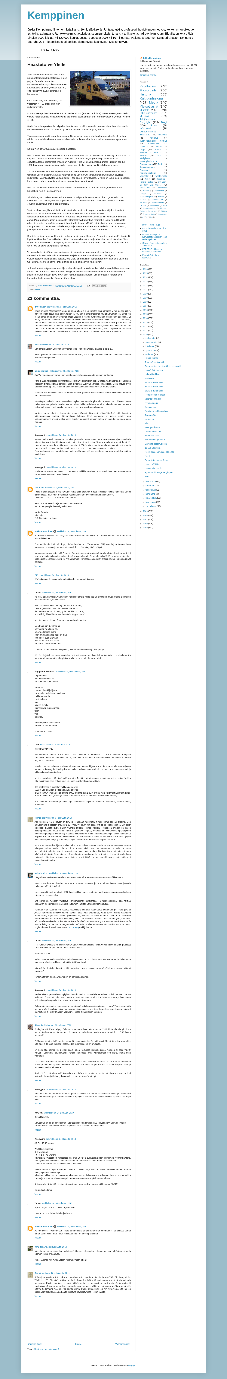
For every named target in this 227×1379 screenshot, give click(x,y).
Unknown (39, 487)
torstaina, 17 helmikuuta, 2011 (56, 1273)
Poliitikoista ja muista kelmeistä (159, 452)
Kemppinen (56, 15)
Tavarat (158, 146)
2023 (145, 281)
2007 (145, 519)
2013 (145, 322)
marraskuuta (151, 342)
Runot (154, 125)
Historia (145, 94)
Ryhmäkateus (151, 403)
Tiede (160, 164)
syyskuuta (150, 350)
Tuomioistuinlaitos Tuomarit (154, 141)
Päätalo (164, 211)
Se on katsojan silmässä (156, 460)
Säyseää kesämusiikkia (156, 444)
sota (158, 155)
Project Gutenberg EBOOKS (150, 256)
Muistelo (144, 110)
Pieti (147, 423)
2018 (145, 302)
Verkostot (144, 176)
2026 (145, 269)
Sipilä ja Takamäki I (154, 391)
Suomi (158, 149)
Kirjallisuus (148, 86)
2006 (145, 523)
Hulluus (143, 155)
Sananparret (157, 200)
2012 (145, 326)
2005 (145, 527)
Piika (147, 476)
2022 (145, 285)
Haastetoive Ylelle (153, 468)
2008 (145, 515)
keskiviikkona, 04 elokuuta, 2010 (62, 307)
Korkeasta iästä (152, 435)
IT (159, 110)
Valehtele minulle (153, 399)
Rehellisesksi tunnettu (155, 395)
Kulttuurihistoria (151, 98)
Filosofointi (148, 90)
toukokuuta (150, 490)
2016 (145, 310)
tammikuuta (151, 506)
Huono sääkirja (152, 464)
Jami (37, 1247)
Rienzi (38, 818)
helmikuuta (150, 502)
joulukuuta (150, 338)
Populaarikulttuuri (148, 173)
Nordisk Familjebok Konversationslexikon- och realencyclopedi (154, 237)
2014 (145, 318)
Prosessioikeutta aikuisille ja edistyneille (163, 366)
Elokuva (162, 134)
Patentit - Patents (150, 152)
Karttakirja (149, 419)
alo (36, 344)
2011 (145, 330)
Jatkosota (158, 194)
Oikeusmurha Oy (153, 431)
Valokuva (144, 146)
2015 (145, 314)
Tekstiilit (143, 205)
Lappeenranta (149, 208)
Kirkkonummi (161, 188)
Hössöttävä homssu (154, 370)
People (146, 191)
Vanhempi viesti (122, 1344)
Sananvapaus (146, 164)
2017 (145, 306)
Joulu (165, 205)
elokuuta (149, 354)
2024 (145, 277)
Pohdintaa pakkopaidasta (156, 411)
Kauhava (154, 138)
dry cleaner (40, 307)
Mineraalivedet (158, 202)
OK (36, 575)
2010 (145, 334)
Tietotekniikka (161, 176)
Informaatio (146, 128)
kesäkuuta (150, 485)
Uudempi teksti (35, 1344)
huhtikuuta (150, 494)
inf (151, 217)
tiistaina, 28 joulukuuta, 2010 (53, 1247)
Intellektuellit (153, 143)
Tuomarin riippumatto (155, 439)
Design (143, 194)
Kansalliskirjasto (146, 197)
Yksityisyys (145, 158)
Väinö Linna (145, 188)
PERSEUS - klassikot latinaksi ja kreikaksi (152, 250)
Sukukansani (151, 407)
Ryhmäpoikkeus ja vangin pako (159, 472)
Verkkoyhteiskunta (148, 161)
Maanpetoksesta (152, 427)
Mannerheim (162, 214)
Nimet (147, 179)
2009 (145, 511)
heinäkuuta (150, 481)
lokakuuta (150, 346)
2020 (145, 294)
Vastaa (38, 335)
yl (142, 217)
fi (146, 217)
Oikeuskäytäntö (148, 113)
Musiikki (144, 116)
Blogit (164, 122)
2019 (145, 298)
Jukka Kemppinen (44, 531)
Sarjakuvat (145, 170)
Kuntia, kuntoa (151, 358)
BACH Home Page (151, 225)
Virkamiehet (159, 191)
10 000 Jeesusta (152, 448)
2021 (145, 289)
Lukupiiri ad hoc (152, 374)
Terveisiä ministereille (155, 362)
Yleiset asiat (149, 106)
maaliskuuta (151, 498)
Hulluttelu (149, 378)
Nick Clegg (74, 927)
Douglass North (149, 214)
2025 (145, 273)
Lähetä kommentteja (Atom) (46, 1349)
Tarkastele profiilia (148, 75)
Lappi (142, 149)
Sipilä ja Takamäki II (154, 386)
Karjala (161, 197)
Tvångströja (150, 415)
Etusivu (78, 1344)
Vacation (143, 202)
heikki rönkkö (41, 371)
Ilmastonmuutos (147, 167)
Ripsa (37, 1025)
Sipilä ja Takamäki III (154, 382)
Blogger (131, 1365)
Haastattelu (154, 205)
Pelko (147, 456)
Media (37, 290)
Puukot (143, 200)
